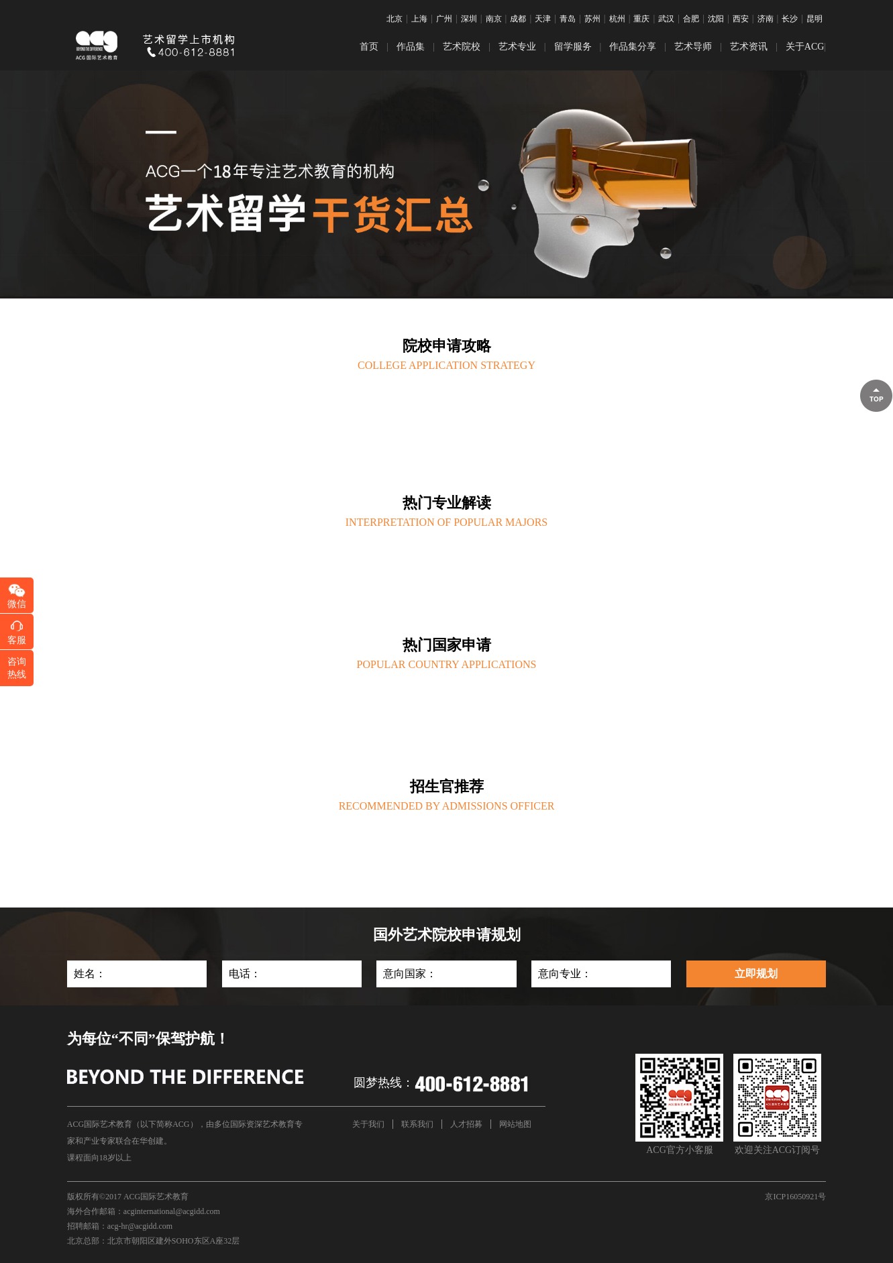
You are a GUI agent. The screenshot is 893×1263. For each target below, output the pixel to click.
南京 (494, 18)
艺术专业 (517, 47)
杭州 (617, 18)
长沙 (790, 18)
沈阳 (716, 18)
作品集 (411, 47)
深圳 (469, 18)
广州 (444, 18)
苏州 (592, 18)
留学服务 (573, 47)
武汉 (666, 18)
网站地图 (515, 1124)
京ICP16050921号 (795, 1196)
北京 (394, 18)
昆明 (814, 18)
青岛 (568, 18)
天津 (543, 18)
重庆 (641, 18)
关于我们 (368, 1124)
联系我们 (417, 1124)
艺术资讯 (749, 47)
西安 (741, 18)
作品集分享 (632, 47)
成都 (518, 18)
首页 (369, 47)
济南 (765, 18)
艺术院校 (461, 47)
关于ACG (805, 47)
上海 (419, 18)
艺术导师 (693, 47)
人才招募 (466, 1124)
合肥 (691, 18)
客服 (16, 640)
